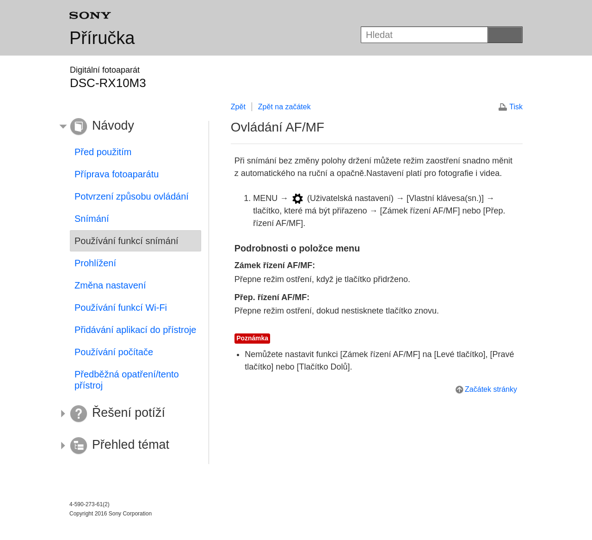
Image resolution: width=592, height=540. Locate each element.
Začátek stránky (491, 389)
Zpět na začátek (284, 107)
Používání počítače (113, 352)
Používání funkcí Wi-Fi (120, 307)
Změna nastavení (110, 285)
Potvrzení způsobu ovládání (131, 196)
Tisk (516, 107)
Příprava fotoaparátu (116, 174)
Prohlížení (95, 263)
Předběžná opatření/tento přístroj (126, 379)
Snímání (91, 218)
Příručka (102, 38)
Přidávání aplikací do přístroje (135, 330)
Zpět (238, 107)
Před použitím (102, 152)
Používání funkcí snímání (126, 241)
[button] (128, 126)
